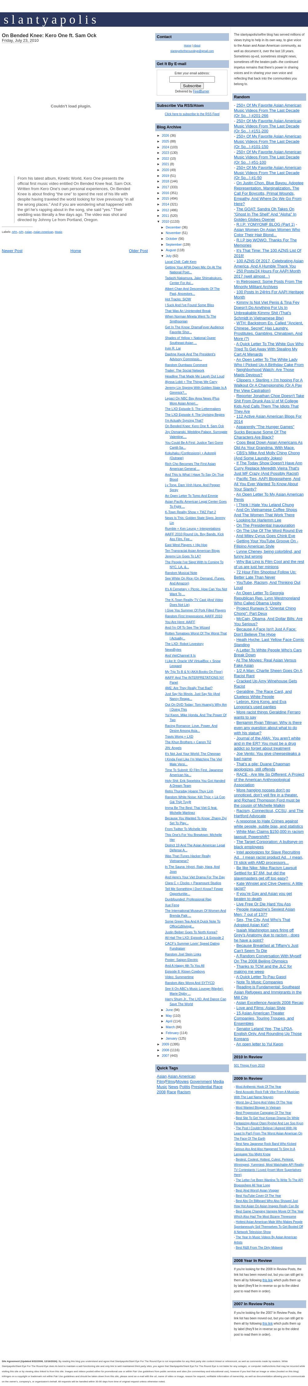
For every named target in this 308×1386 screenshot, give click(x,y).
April (169, 1021)
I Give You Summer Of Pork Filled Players (195, 610)
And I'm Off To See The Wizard (187, 627)
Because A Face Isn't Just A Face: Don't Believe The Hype (265, 632)
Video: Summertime (179, 977)
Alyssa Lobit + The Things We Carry (191, 382)
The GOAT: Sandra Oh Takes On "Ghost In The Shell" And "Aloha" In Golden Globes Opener (265, 214)
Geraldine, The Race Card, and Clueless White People (263, 694)
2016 (165, 193)
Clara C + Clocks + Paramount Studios (193, 883)
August (171, 250)
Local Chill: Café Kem (180, 262)
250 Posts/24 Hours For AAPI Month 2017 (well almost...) (267, 274)
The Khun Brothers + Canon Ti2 (188, 742)
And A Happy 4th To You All (184, 965)
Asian (28, 231)
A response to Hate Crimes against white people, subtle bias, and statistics (268, 824)
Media (218, 1081)
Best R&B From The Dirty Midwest (259, 1247)
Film (160, 1081)
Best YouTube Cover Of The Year (258, 1195)
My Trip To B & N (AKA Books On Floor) (194, 671)
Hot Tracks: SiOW (178, 299)
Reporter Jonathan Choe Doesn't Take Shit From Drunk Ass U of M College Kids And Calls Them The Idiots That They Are (269, 403)
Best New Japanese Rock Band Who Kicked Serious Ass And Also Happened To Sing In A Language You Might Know (265, 1149)
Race (171, 1092)
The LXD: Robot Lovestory (184, 644)
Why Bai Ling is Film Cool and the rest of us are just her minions (269, 564)
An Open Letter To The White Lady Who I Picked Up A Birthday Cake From (269, 362)
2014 (165, 204)
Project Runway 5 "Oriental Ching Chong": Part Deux (265, 611)
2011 (165, 215)
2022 (165, 158)
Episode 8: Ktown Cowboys (185, 971)
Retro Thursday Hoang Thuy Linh (189, 791)
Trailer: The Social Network (184, 370)
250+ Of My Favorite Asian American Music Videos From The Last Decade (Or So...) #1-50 (267, 172)
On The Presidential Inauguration (265, 525)
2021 (165, 164)
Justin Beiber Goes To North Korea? (191, 932)
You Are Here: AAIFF (180, 622)
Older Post (138, 250)
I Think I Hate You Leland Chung (265, 504)
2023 (165, 152)
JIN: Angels (173, 748)
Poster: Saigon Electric (181, 960)
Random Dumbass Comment (186, 365)
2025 (165, 141)
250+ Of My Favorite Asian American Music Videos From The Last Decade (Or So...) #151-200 (267, 126)
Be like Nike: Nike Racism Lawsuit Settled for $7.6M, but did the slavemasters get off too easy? (265, 872)
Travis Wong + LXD (179, 736)
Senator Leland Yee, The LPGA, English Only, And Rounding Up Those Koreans (268, 1033)
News (173, 1086)
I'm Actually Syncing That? (184, 420)
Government (201, 1081)
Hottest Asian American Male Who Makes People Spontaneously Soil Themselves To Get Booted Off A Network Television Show (268, 1227)
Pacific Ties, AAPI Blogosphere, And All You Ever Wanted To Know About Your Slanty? (267, 483)
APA (14, 231)
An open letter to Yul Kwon (259, 1044)
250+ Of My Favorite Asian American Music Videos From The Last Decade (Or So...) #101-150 (267, 141)
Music (58, 231)
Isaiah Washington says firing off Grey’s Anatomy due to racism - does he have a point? (266, 935)
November (173, 233)
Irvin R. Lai (173, 348)
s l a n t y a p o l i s (50, 19)
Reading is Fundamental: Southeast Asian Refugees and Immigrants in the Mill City (268, 992)
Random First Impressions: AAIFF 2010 (194, 616)
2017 (165, 187)
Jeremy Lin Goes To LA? (183, 556)
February (172, 1033)
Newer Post (12, 250)
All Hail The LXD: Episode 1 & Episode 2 (194, 937)
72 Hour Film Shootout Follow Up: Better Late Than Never (265, 575)
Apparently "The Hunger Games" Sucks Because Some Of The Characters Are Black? (264, 431)
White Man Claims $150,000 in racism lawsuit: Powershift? (269, 834)
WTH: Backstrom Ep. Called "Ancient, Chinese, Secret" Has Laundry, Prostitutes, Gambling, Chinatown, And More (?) (268, 331)
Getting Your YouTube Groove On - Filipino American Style (266, 544)
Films (170, 1081)
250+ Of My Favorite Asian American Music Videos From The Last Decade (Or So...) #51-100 (267, 157)
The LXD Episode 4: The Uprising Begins (195, 414)
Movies (182, 1081)
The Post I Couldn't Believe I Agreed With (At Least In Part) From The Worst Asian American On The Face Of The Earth (268, 1133)
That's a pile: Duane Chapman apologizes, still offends (262, 766)
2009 (165, 1044)
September (174, 244)
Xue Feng (172, 905)
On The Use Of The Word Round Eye (269, 530)
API (21, 231)
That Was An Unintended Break (188, 311)
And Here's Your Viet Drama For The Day (195, 877)
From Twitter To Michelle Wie (186, 829)
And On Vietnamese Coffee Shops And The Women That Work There (265, 512)
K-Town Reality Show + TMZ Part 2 (190, 512)
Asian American (43, 231)
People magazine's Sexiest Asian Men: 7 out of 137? (264, 912)
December (173, 227)
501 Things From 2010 (249, 1065)
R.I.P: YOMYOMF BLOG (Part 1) (265, 224)
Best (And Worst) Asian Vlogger (257, 1190)
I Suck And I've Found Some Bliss (189, 305)
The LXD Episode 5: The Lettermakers (193, 409)
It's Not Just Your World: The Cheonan (193, 753)
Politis (185, 1086)
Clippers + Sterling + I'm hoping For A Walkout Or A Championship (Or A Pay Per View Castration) (268, 385)
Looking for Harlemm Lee (258, 520)
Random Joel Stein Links (183, 954)
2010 (165, 221)
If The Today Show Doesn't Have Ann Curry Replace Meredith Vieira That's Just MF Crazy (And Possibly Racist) (268, 468)
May (169, 1015)
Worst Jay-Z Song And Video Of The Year (264, 1102)
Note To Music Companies (259, 982)
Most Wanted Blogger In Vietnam (258, 1107)
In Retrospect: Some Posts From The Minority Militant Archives (268, 284)
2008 (165, 1050)
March (170, 1027)
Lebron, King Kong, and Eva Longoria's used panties (260, 704)
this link (268, 1280)
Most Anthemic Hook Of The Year (258, 1086)
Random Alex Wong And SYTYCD (190, 983)
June (169, 1010)
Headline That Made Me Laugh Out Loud (194, 376)
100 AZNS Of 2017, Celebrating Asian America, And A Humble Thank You (268, 263)
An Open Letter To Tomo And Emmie (191, 496)
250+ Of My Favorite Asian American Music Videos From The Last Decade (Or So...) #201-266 (267, 110)
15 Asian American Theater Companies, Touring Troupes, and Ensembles (264, 1018)
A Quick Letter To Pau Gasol (261, 976)
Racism (184, 1092)
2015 (165, 198)
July (169, 256)
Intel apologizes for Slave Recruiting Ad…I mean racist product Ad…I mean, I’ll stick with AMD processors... (268, 857)
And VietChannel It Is (180, 655)
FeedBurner (201, 91)
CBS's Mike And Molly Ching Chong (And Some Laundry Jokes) (267, 455)
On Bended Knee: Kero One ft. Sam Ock (49, 35)
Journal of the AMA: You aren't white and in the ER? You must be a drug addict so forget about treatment (267, 743)
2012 (165, 210)
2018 (165, 181)
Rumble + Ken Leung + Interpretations (193, 528)
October (171, 238)
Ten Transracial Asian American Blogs (192, 550)
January (171, 1038)
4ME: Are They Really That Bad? (189, 688)
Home (75, 250)
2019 (165, 176)
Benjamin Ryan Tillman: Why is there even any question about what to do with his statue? (268, 727)
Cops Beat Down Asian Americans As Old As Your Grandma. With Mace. (268, 445)
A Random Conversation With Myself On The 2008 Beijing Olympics (267, 958)
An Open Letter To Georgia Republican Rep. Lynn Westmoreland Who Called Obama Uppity (267, 598)
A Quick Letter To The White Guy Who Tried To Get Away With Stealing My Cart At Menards (268, 349)
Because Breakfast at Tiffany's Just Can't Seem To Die (266, 948)
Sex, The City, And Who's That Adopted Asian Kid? (262, 922)
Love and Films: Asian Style (261, 1007)
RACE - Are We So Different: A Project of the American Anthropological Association (269, 779)
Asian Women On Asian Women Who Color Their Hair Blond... (267, 232)
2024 (165, 147)
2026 (165, 135)
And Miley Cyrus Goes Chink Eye (265, 535)
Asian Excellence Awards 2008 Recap (269, 1002)
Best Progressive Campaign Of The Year (263, 1113)
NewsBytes (173, 649)
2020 (165, 170)
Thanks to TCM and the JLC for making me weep (263, 969)
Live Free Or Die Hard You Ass (263, 904)
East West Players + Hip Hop (186, 545)
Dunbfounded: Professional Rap (188, 899)
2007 (165, 1055)
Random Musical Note (181, 573)
